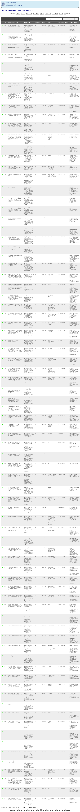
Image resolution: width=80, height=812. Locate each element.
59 (57, 13)
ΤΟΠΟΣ (49, 22)
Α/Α (5, 22)
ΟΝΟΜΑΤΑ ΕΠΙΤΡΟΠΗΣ (74, 22)
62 (64, 13)
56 (50, 13)
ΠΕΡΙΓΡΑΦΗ (26, 22)
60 (59, 13)
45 (24, 13)
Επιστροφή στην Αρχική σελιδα (27, 807)
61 (62, 13)
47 (29, 13)
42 (17, 13)
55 (48, 13)
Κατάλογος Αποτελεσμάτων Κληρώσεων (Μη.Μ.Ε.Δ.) (17, 10)
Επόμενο (68, 13)
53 (43, 13)
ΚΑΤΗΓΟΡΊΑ (37, 22)
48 (31, 13)
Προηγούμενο (12, 13)
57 (52, 13)
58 (55, 13)
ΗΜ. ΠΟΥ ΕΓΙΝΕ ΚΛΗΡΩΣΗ (63, 22)
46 (26, 13)
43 (19, 13)
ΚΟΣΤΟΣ (43, 22)
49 (33, 13)
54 (45, 13)
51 (38, 13)
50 (36, 13)
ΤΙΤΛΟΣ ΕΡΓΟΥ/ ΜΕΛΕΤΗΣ (13, 22)
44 (21, 13)
